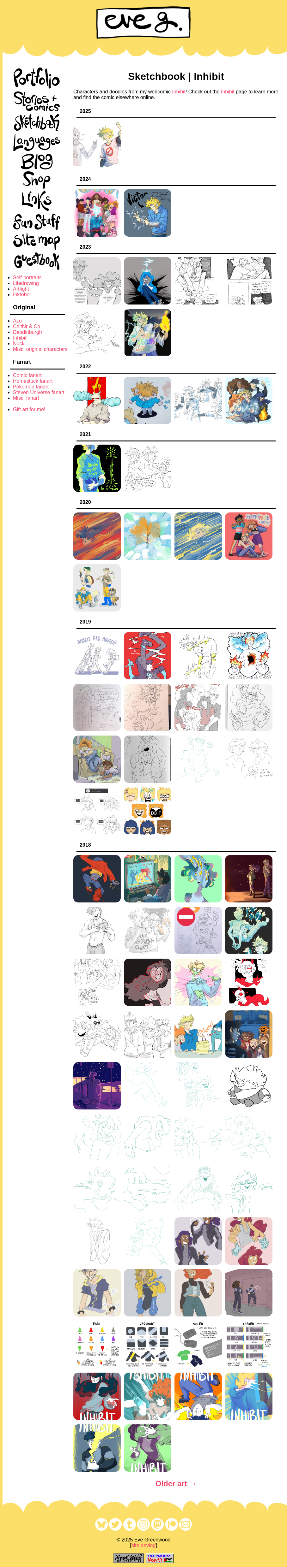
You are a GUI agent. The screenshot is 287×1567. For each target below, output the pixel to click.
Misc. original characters (40, 349)
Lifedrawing (26, 283)
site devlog (143, 1545)
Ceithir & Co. (27, 326)
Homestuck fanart (32, 381)
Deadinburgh (27, 332)
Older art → (176, 1483)
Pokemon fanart (31, 386)
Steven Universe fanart (38, 392)
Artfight (21, 289)
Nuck (18, 343)
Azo (17, 320)
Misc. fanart (26, 398)
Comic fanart (27, 375)
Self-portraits (27, 277)
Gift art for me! (29, 409)
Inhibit (20, 337)
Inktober (22, 294)
